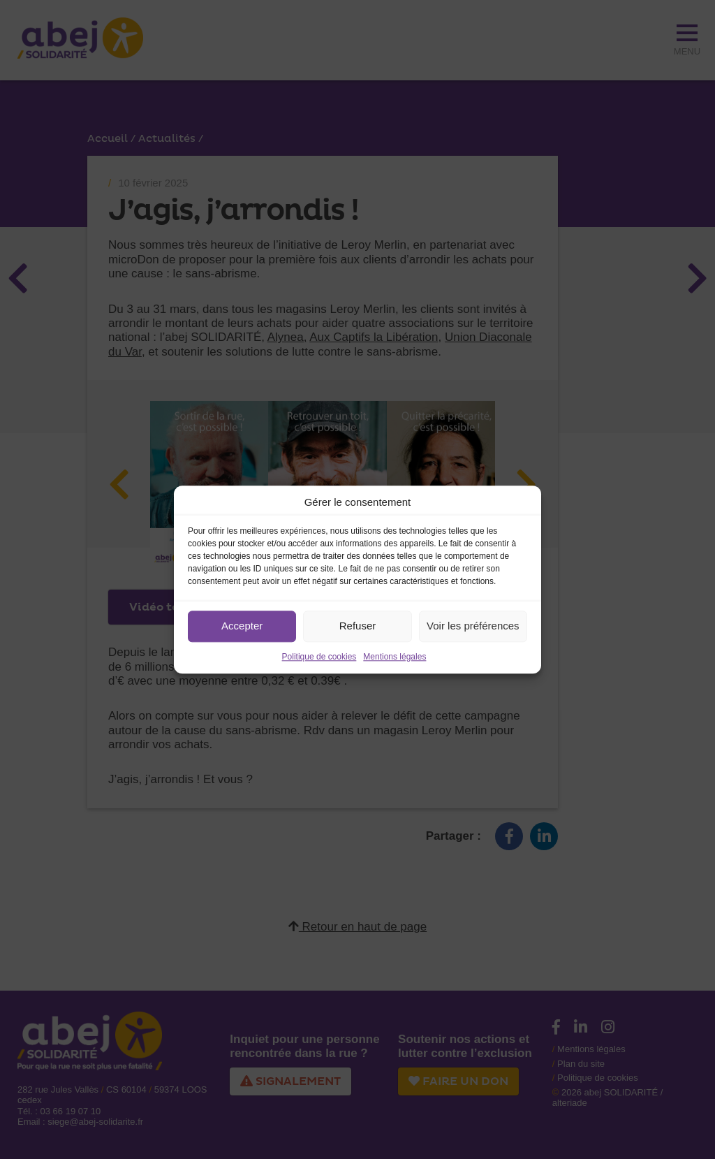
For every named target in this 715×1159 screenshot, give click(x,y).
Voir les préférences (473, 626)
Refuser (357, 626)
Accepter (242, 626)
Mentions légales (394, 657)
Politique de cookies (319, 657)
